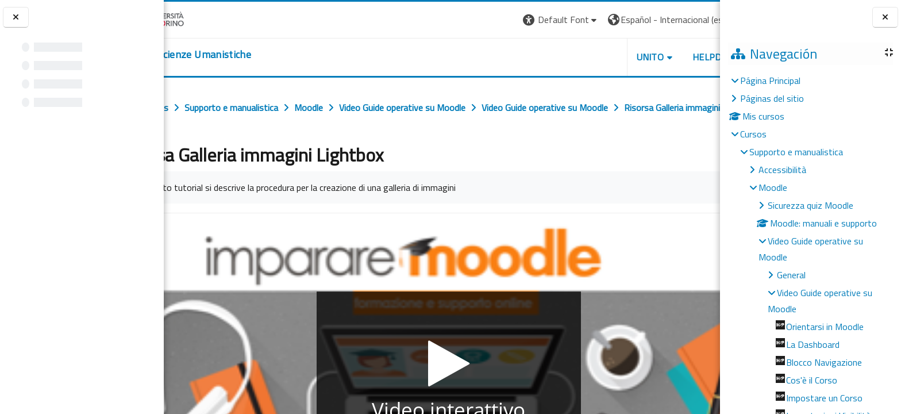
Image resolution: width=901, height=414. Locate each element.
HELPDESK (650, 57)
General (791, 275)
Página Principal (770, 80)
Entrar (699, 19)
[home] (234, 54)
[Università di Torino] (200, 18)
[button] (496, 20)
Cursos (753, 134)
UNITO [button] (585, 57)
